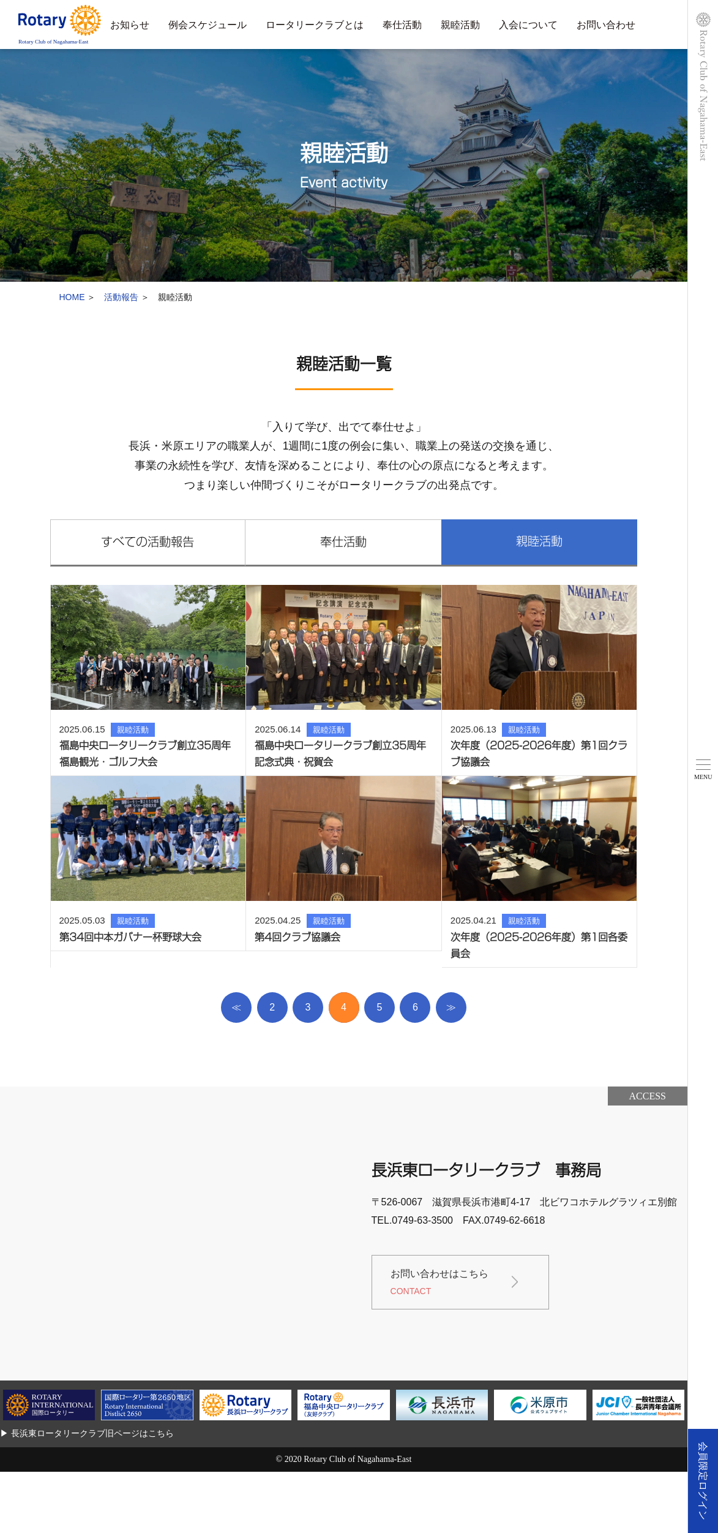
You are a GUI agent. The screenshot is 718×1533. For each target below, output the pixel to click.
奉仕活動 (402, 25)
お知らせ (129, 25)
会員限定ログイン (703, 1481)
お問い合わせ (606, 25)
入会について (528, 25)
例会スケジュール (207, 25)
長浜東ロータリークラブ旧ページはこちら (92, 1433)
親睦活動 (460, 25)
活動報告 (121, 297)
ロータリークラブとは (315, 25)
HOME (72, 297)
